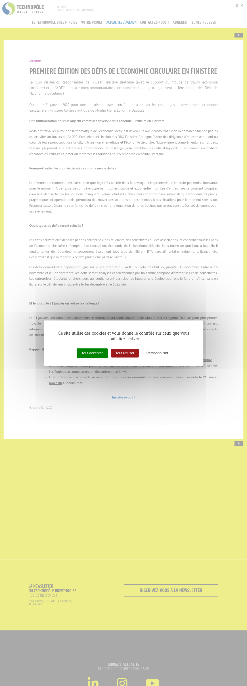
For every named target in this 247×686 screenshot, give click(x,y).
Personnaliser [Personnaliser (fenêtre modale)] (157, 353)
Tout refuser (124, 353)
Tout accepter (92, 353)
